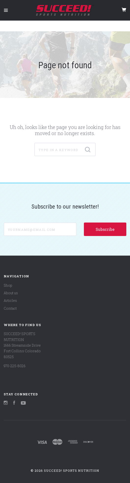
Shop (8, 285)
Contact (10, 308)
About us (11, 293)
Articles (10, 300)
